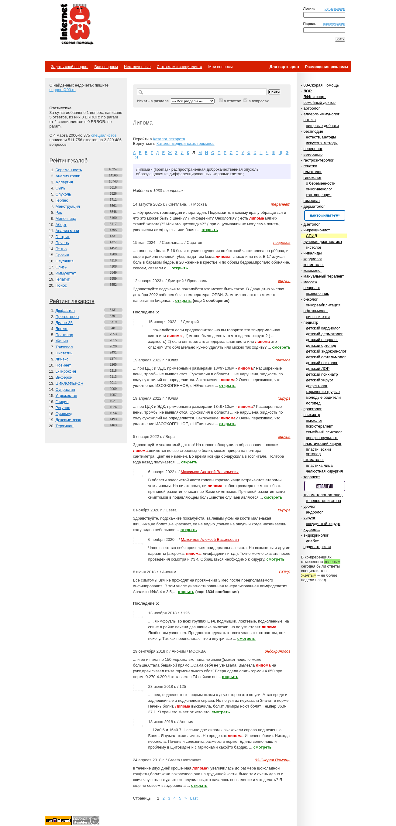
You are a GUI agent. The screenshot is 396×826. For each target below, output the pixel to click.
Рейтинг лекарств (72, 301)
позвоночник (317, 293)
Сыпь (61, 188)
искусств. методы (322, 143)
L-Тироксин (66, 371)
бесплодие (313, 131)
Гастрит (63, 236)
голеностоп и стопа (323, 500)
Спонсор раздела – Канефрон (324, 215)
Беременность (69, 170)
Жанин (62, 341)
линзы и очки (318, 316)
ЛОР (307, 91)
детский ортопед (321, 345)
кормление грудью (323, 391)
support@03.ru (63, 89)
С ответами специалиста (179, 66)
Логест (62, 328)
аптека (309, 120)
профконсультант (322, 437)
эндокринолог (316, 535)
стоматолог (313, 459)
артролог (311, 108)
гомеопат (311, 200)
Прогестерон (67, 316)
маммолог (312, 270)
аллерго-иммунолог (321, 114)
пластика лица (319, 465)
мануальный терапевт (323, 276)
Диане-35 (64, 322)
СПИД (311, 236)
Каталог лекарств (169, 139)
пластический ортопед (318, 451)
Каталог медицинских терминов (186, 143)
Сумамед (64, 413)
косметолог (313, 264)
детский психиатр (322, 374)
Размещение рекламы (326, 66)
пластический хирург (322, 443)
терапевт (311, 477)
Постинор (64, 335)
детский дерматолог (324, 334)
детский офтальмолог (326, 357)
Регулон (63, 407)
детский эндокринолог (326, 351)
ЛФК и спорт (314, 96)
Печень (62, 243)
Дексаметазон (68, 420)
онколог (310, 299)
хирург (309, 518)
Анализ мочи (67, 230)
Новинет (63, 365)
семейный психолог (324, 432)
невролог (311, 287)
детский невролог (322, 339)
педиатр (310, 322)
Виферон (64, 377)
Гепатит (63, 279)
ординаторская (317, 546)
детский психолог (322, 362)
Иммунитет (66, 273)
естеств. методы (321, 137)
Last (194, 798)
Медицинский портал (76, 24)
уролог (309, 506)
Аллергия (64, 182)
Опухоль (63, 194)
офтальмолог (315, 311)
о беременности (321, 183)
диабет (312, 541)
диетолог (311, 224)
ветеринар (312, 154)
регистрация (335, 8)
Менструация (68, 206)
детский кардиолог (323, 328)
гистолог (314, 247)
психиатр (311, 414)
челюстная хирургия (324, 471)
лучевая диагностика (322, 241)
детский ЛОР (318, 368)
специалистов (104, 135)
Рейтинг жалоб (69, 161)
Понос (61, 285)
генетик (310, 166)
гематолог (312, 171)
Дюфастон (65, 310)
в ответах (232, 101)
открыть (209, 229)
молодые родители (323, 397)
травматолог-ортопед (323, 495)
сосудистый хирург (323, 523)
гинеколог (312, 177)
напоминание (334, 24)
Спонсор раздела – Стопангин (324, 486)
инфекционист (316, 230)
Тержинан (65, 426)
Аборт (61, 224)
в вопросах (259, 101)
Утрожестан (66, 395)
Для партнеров (284, 66)
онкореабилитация (323, 305)
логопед (313, 403)
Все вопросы (106, 66)
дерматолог (314, 206)
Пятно (61, 249)
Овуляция (65, 261)
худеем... (311, 529)
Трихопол (64, 347)
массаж (310, 282)
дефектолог (317, 386)
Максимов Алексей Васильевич (210, 471)
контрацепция (319, 195)
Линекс (62, 359)
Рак (59, 212)
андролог (314, 512)
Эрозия (62, 255)
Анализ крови (68, 176)
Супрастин (65, 389)
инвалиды (312, 253)
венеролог (312, 148)
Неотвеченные (137, 66)
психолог (314, 420)
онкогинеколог (319, 189)
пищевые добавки (322, 125)
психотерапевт (319, 426)
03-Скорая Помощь (321, 85)
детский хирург (319, 380)
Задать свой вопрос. (69, 66)
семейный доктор (319, 102)
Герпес (62, 200)
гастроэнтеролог (318, 160)
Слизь (61, 267)
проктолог (312, 409)
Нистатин (64, 353)
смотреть (281, 347)
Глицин (62, 401)
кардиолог (312, 259)
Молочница (66, 218)
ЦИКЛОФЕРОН (70, 383)
